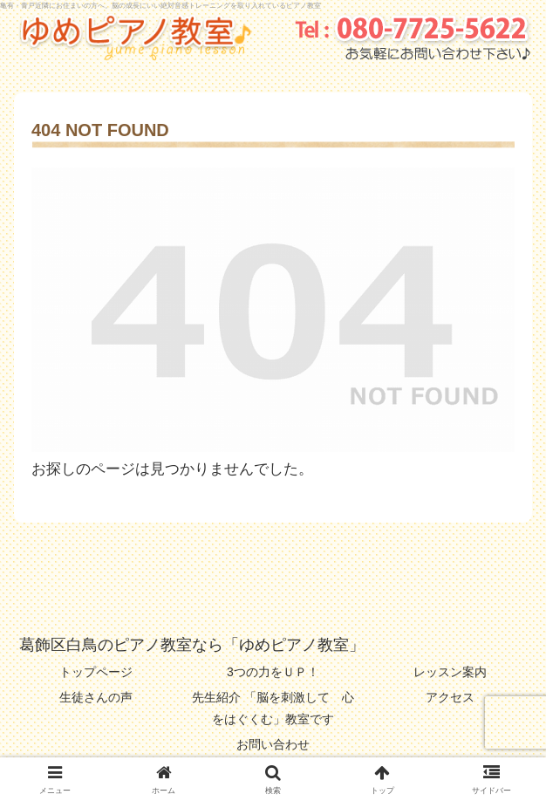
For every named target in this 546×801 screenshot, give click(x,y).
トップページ (96, 672)
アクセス (450, 697)
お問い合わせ (273, 744)
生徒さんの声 (96, 697)
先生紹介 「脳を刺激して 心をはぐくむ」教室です (273, 708)
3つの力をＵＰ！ (273, 672)
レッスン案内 (450, 672)
